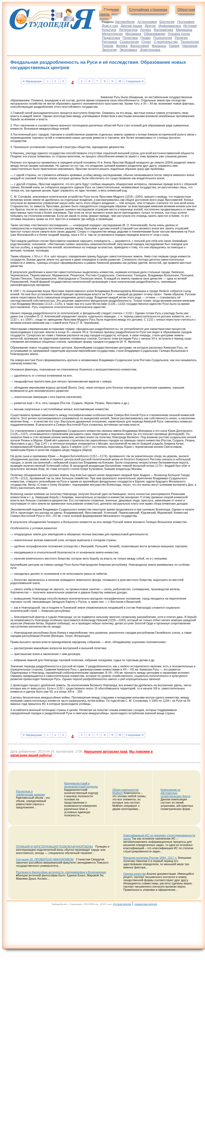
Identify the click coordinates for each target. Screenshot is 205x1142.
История (190, 26)
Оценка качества (134, 873)
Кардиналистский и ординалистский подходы (81, 785)
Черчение (190, 46)
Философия (139, 46)
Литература (128, 30)
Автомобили (125, 22)
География (185, 22)
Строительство (166, 42)
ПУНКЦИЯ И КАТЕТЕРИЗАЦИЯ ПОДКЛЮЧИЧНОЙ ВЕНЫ (54, 846)
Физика (122, 46)
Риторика (109, 42)
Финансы (159, 46)
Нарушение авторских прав (105, 751)
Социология (129, 42)
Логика (145, 30)
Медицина (184, 30)
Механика (133, 34)
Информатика (169, 26)
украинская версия (145, 903)
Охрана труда (179, 34)
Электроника (150, 50)
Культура (109, 30)
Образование (154, 34)
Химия (174, 46)
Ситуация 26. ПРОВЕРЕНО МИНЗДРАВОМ (44, 859)
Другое (150, 26)
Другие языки (131, 26)
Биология (167, 22)
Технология (190, 42)
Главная (111, 9)
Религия (181, 38)
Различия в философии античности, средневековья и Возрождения (61, 872)
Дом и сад (110, 26)
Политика (130, 38)
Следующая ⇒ (135, 81)
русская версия (122, 903)
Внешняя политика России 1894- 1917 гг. (150, 857)
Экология (109, 50)
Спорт (146, 42)
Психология (162, 38)
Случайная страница (148, 9)
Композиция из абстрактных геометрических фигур (175, 793)
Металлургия (112, 34)
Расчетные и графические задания (30, 793)
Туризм (107, 46)
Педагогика (111, 38)
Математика (163, 30)
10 (119, 81)
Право (146, 38)
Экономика (128, 50)
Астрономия (147, 22)
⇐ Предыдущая (32, 81)
